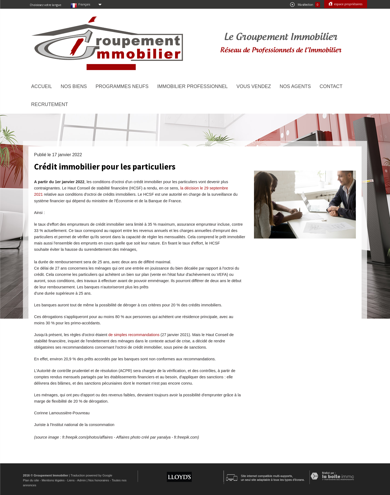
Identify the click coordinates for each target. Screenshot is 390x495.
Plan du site (31, 480)
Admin (81, 480)
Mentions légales (53, 480)
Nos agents (295, 86)
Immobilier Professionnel (192, 86)
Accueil (41, 86)
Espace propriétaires (347, 4)
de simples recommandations (133, 335)
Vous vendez (254, 86)
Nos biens (74, 86)
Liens (71, 480)
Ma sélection (305, 4)
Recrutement (49, 104)
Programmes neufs (122, 86)
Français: (84, 4)
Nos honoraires (98, 480)
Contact (331, 86)
